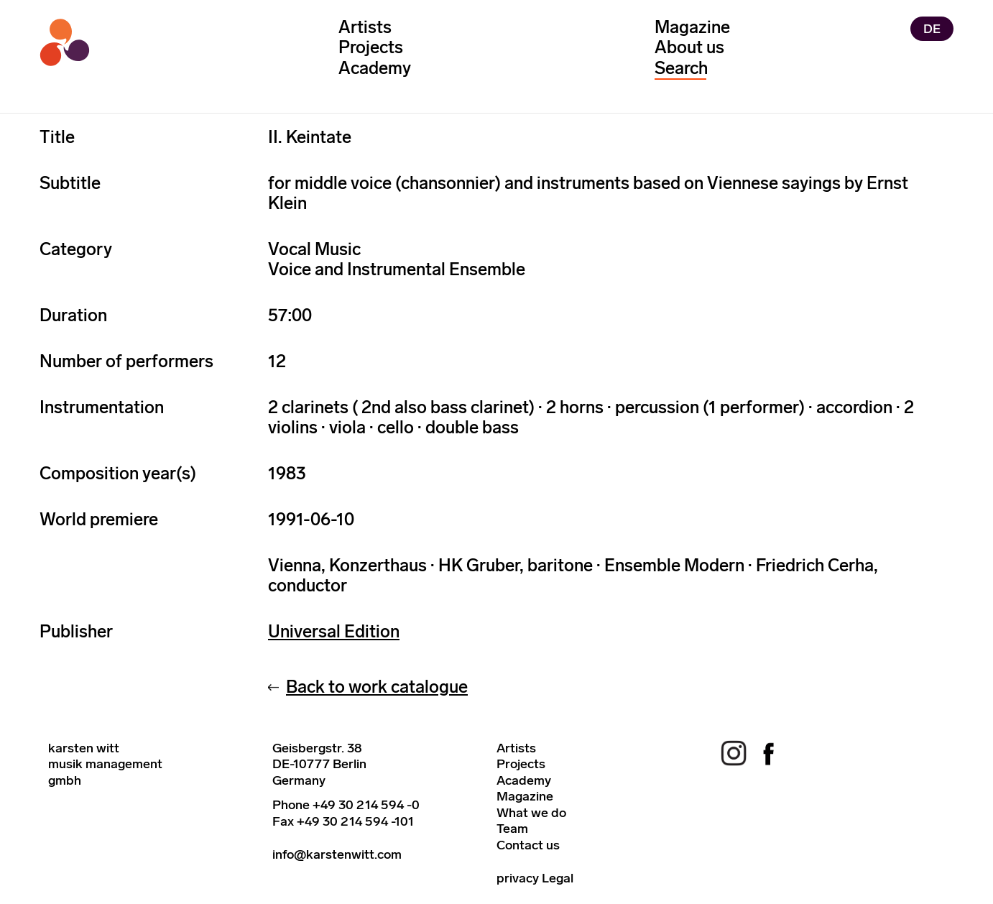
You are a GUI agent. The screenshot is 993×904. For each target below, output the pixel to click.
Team (512, 828)
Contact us (528, 845)
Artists (365, 27)
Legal (557, 878)
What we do (531, 813)
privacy (517, 878)
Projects (370, 47)
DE (932, 29)
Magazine (692, 27)
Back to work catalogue (377, 686)
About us (689, 47)
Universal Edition (333, 631)
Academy (374, 67)
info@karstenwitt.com (337, 854)
